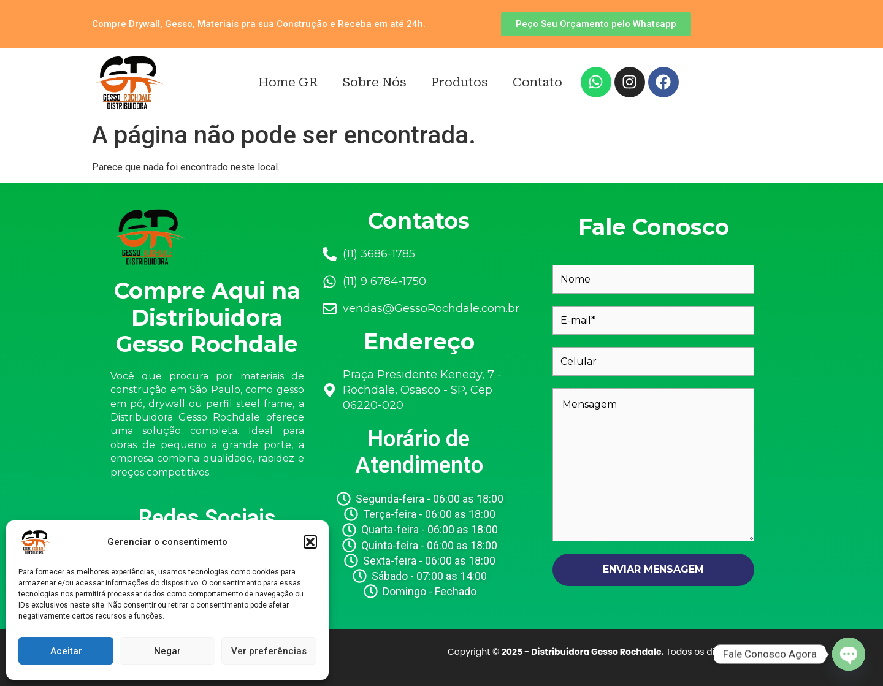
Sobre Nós (374, 82)
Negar (167, 651)
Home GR (288, 82)
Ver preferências (269, 651)
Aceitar (66, 651)
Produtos (459, 82)
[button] (310, 542)
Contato (537, 82)
